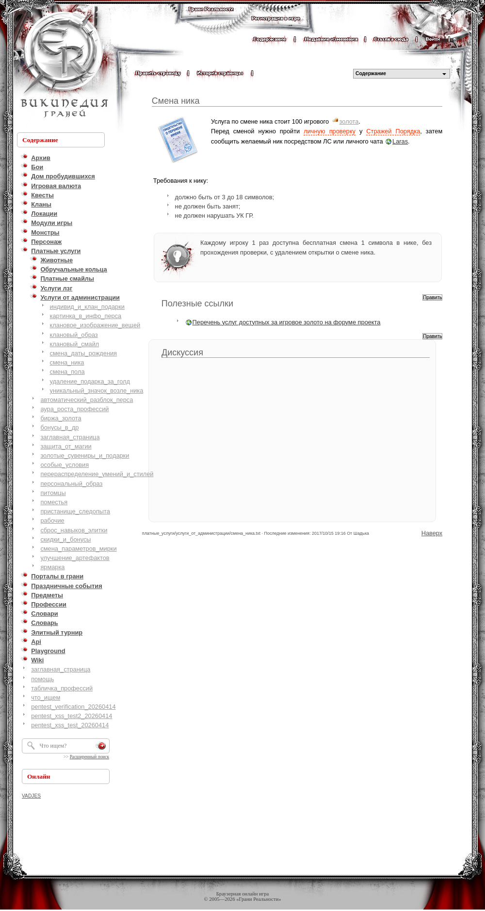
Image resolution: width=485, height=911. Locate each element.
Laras (400, 141)
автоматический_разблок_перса (86, 399)
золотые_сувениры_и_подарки (84, 455)
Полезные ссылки (197, 303)
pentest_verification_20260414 (73, 706)
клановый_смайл (74, 344)
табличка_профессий (62, 688)
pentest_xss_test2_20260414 (71, 715)
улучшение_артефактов (74, 557)
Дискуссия (182, 352)
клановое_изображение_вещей (95, 325)
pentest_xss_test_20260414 (70, 725)
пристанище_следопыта (75, 511)
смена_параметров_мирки (78, 548)
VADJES (31, 796)
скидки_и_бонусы (65, 539)
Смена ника (176, 101)
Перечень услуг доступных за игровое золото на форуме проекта (287, 322)
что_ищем (45, 697)
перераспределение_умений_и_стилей (96, 474)
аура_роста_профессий (74, 409)
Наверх (432, 533)
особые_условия (64, 464)
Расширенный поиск (89, 756)
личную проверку (330, 131)
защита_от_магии (65, 446)
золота (349, 121)
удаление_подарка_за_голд (90, 381)
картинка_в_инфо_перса (86, 316)
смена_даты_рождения (83, 353)
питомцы (52, 492)
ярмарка (52, 567)
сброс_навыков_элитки (73, 530)
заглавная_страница (69, 437)
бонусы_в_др (59, 427)
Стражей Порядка (393, 131)
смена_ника (67, 362)
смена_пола (67, 371)
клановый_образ (74, 334)
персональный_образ (71, 483)
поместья (53, 502)
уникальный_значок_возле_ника (97, 390)
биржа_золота (60, 418)
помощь (42, 679)
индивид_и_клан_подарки (87, 306)
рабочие (52, 520)
